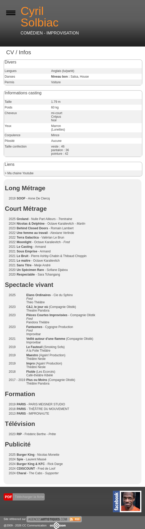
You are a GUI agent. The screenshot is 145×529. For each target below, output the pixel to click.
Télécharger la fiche (29, 497)
